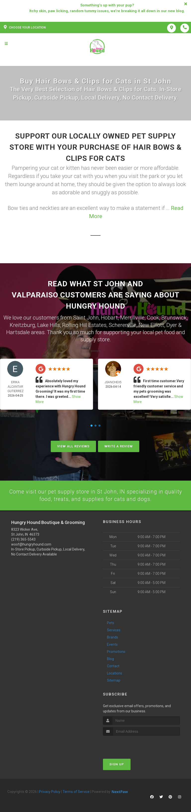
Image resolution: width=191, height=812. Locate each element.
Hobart (109, 317)
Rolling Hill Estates (84, 324)
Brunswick (174, 317)
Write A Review (118, 445)
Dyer (171, 324)
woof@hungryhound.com (31, 544)
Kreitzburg (22, 324)
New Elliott (151, 324)
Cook (153, 317)
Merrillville (132, 317)
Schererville (122, 324)
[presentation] (129, 744)
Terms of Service (76, 791)
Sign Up (116, 764)
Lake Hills (48, 324)
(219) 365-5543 (23, 539)
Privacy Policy (49, 791)
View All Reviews (73, 445)
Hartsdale (18, 331)
